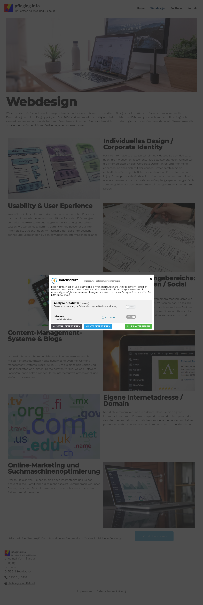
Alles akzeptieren (138, 326)
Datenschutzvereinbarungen (108, 281)
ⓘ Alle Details (108, 317)
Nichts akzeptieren (98, 326)
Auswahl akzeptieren (66, 326)
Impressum (89, 281)
